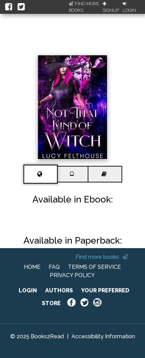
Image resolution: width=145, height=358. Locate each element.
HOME (32, 267)
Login (129, 7)
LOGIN (28, 290)
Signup (111, 7)
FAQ (54, 267)
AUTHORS (59, 290)
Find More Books (84, 7)
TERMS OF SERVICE (94, 267)
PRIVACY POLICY (72, 275)
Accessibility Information (103, 336)
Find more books (102, 257)
